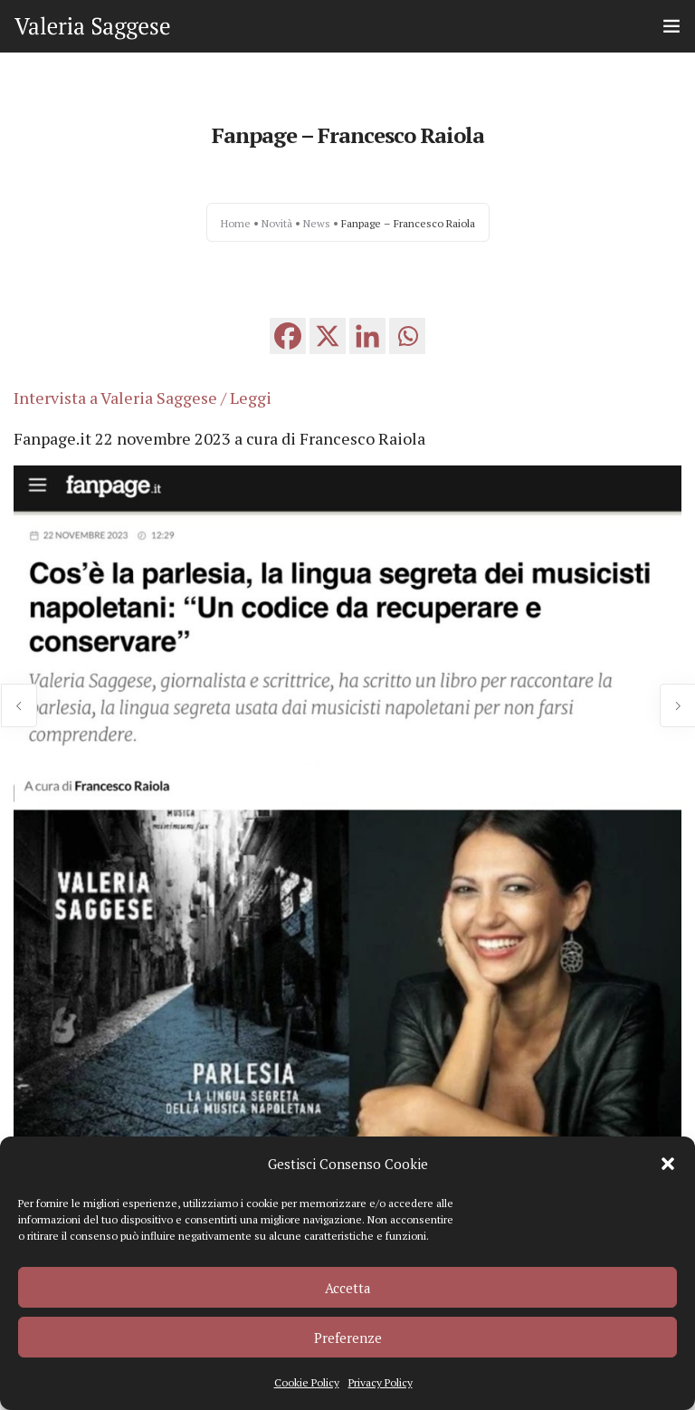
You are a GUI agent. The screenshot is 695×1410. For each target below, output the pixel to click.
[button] (668, 1164)
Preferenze (348, 1337)
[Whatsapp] (407, 336)
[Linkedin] (367, 336)
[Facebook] (288, 336)
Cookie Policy (306, 1382)
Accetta (348, 1288)
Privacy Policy (380, 1382)
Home (236, 223)
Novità (277, 223)
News (316, 223)
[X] (327, 336)
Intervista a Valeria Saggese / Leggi (142, 397)
